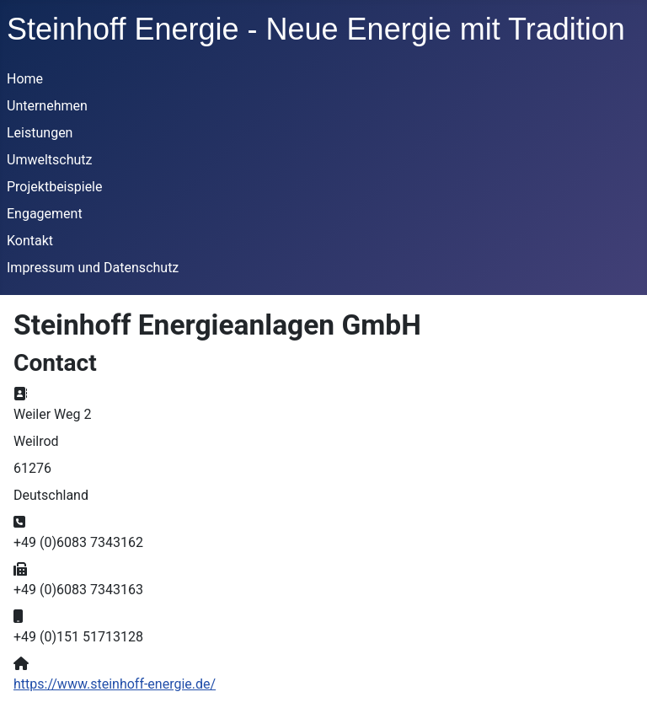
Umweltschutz (49, 160)
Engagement (45, 214)
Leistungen (39, 133)
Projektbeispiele (55, 187)
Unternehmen (47, 106)
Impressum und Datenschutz (93, 268)
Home (25, 79)
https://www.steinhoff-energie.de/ (114, 684)
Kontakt (30, 241)
